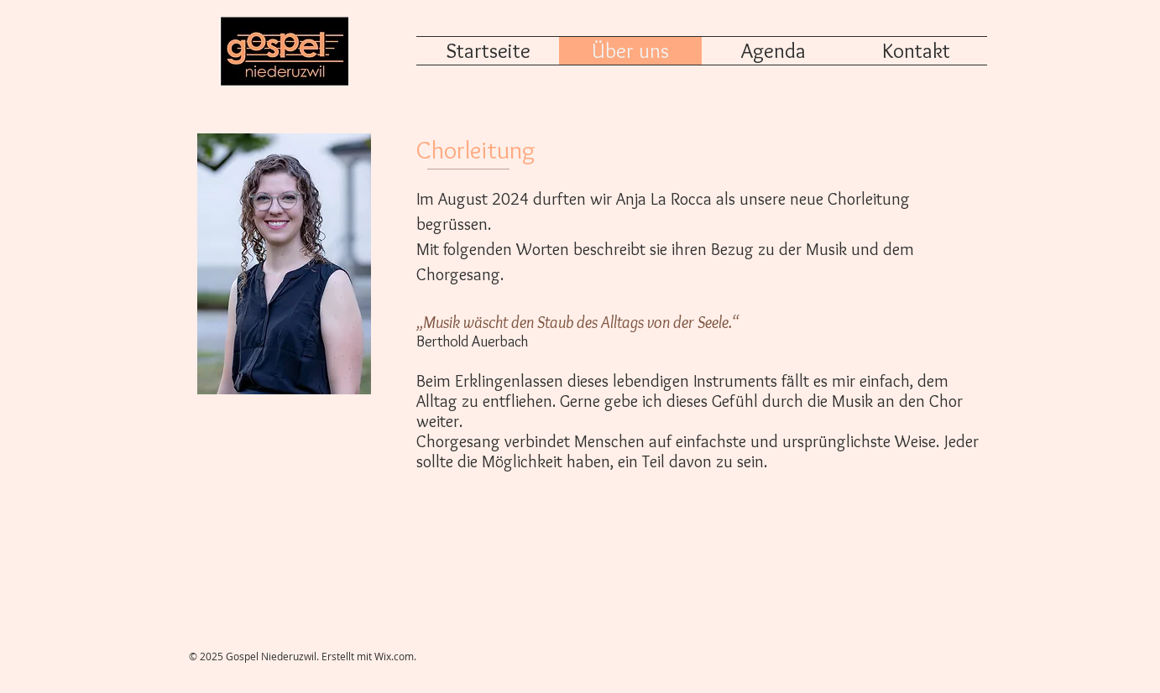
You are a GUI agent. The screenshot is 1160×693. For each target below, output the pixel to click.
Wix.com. (395, 656)
